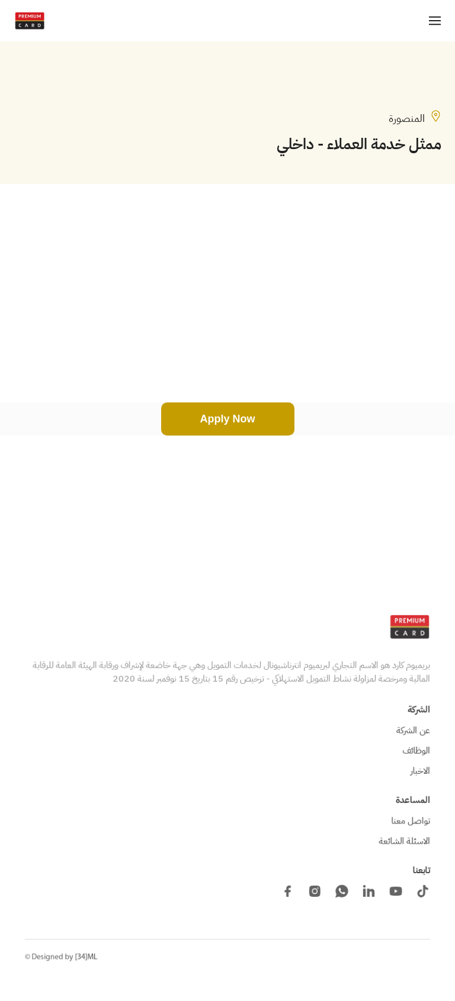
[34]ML (86, 957)
